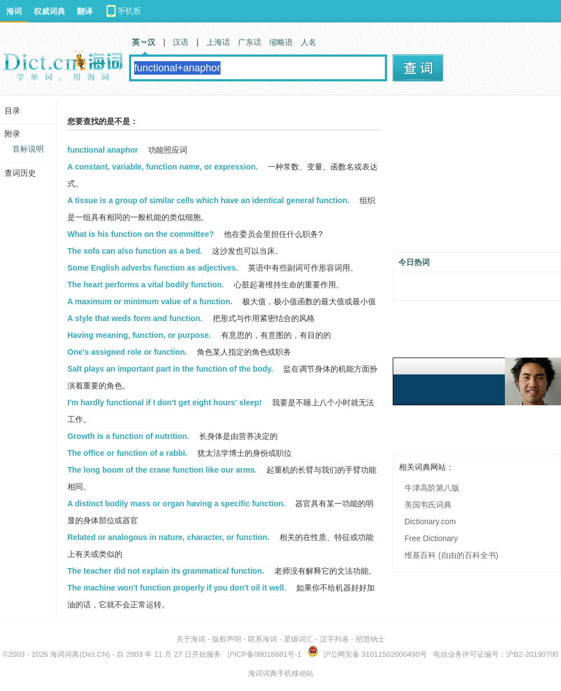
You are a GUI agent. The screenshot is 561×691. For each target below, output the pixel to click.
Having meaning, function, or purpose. (139, 335)
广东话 (249, 42)
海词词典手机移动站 (281, 673)
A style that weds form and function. (135, 318)
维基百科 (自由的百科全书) (451, 555)
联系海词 (262, 639)
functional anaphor (102, 149)
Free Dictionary (431, 538)
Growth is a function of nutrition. (128, 436)
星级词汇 (298, 639)
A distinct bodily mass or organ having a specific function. (176, 503)
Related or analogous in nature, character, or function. (168, 537)
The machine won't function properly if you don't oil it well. (176, 587)
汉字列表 (334, 639)
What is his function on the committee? (140, 234)
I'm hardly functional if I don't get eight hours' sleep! (164, 402)
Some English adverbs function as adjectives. (152, 267)
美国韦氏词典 (428, 504)
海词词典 (64, 654)
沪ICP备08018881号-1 (264, 654)
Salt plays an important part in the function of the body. (170, 368)
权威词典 (49, 11)
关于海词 (190, 639)
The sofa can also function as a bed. (134, 250)
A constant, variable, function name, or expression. (162, 166)
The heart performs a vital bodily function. (145, 284)
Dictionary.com (430, 521)
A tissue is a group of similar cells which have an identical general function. (208, 200)
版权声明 (226, 639)
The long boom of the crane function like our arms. (162, 469)
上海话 (218, 42)
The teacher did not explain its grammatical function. (165, 570)
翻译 (85, 11)
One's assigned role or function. (127, 351)
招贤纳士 (370, 639)
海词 (14, 11)
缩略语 (281, 42)
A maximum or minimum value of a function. (149, 301)
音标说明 (28, 148)
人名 (308, 42)
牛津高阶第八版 (431, 487)
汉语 (180, 42)
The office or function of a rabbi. (127, 453)
